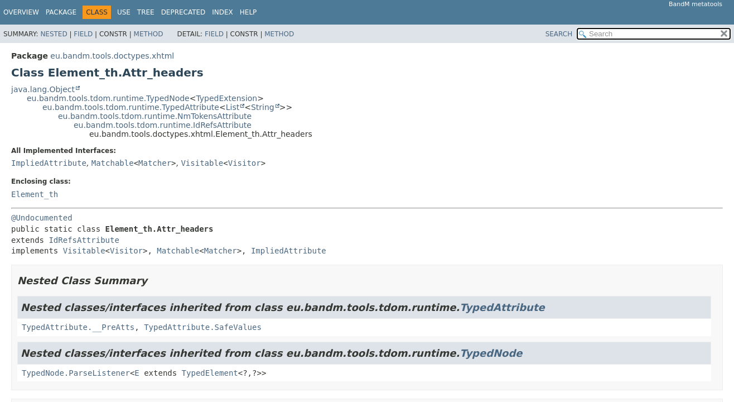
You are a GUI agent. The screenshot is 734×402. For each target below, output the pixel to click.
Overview (21, 12)
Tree (145, 12)
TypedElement (210, 372)
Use (124, 12)
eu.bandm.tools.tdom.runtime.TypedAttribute (130, 107)
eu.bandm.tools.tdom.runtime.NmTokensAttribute (155, 116)
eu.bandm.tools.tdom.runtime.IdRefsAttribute (163, 125)
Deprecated (183, 12)
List (232, 107)
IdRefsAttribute (84, 240)
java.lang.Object (43, 89)
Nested (53, 34)
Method (148, 34)
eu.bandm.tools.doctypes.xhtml (112, 55)
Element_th (34, 194)
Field (83, 34)
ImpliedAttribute (48, 163)
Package (61, 12)
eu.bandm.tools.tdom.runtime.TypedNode (108, 98)
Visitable (202, 163)
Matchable (112, 163)
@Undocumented (42, 217)
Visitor (244, 163)
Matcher (154, 163)
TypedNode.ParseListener (76, 372)
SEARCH (559, 34)
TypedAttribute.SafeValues (203, 327)
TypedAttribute (502, 307)
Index (222, 12)
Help (248, 12)
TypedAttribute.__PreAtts (78, 327)
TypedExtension (226, 98)
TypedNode (491, 353)
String (262, 107)
